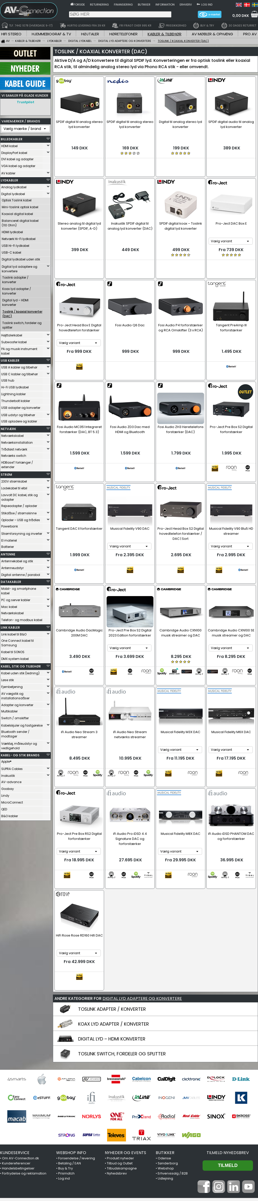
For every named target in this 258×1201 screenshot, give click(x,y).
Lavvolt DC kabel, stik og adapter (19, 496)
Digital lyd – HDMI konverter (15, 301)
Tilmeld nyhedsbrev (228, 1075)
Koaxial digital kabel (17, 212)
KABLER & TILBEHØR (164, 34)
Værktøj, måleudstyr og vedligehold (19, 744)
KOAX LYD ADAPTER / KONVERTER (113, 947)
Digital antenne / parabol (20, 573)
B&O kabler (9, 815)
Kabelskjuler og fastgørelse (22, 724)
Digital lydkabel (13, 193)
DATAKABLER (11, 580)
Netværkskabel (12, 434)
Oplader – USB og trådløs (20, 519)
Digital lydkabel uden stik (21, 258)
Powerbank (9, 525)
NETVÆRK (8, 427)
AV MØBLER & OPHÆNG (212, 34)
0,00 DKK (240, 15)
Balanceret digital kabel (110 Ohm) (20, 221)
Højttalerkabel (11, 334)
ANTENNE (8, 553)
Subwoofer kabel (14, 341)
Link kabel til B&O (13, 633)
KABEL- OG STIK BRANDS (20, 754)
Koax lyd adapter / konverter (16, 289)
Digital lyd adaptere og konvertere (19, 267)
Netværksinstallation (17, 441)
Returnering (99, 5)
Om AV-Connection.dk (20, 1081)
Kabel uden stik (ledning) (20, 672)
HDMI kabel (9, 145)
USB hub (7, 379)
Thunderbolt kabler (15, 399)
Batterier (7, 545)
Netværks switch (13, 454)
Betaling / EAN (69, 1086)
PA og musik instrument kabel (19, 349)
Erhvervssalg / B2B (173, 1096)
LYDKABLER (9, 179)
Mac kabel (9, 605)
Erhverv (186, 5)
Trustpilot (25, 102)
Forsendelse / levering (76, 1081)
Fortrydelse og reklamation (24, 1096)
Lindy (5, 794)
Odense (164, 1081)
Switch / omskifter (15, 717)
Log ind (206, 5)
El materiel (9, 539)
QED (4, 808)
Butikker (144, 5)
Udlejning (165, 1101)
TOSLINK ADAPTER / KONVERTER (112, 932)
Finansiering (123, 5)
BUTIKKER (165, 1075)
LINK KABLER (10, 626)
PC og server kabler (15, 599)
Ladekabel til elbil (14, 487)
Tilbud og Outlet (120, 1086)
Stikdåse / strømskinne (19, 512)
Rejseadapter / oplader (19, 504)
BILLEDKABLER (11, 138)
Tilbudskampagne (122, 1091)
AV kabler (8, 172)
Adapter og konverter (17, 704)
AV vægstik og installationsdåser (15, 694)
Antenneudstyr (12, 567)
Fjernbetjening (12, 685)
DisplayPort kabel (14, 151)
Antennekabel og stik (17, 560)
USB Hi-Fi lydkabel (15, 244)
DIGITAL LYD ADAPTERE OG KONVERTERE (142, 921)
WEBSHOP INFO (71, 1075)
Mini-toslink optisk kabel (20, 206)
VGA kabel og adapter (18, 165)
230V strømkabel (14, 480)
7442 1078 (190, 1169)
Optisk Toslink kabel (16, 199)
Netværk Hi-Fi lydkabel (19, 237)
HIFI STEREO (11, 34)
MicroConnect (12, 801)
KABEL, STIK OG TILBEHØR (21, 665)
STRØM (6, 473)
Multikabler (9, 710)
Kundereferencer (16, 1086)
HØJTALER (90, 34)
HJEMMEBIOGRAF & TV (51, 34)
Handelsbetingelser (18, 1091)
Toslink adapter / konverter (15, 278)
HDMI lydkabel (12, 231)
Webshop (166, 1091)
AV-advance (11, 781)
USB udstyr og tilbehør (18, 414)
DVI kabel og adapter (17, 158)
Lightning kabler (13, 393)
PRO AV (250, 34)
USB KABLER (10, 359)
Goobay (7, 787)
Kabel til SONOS (12, 651)
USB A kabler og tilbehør (19, 366)
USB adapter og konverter (20, 406)
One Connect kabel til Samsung (17, 641)
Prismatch (66, 1096)
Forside (79, 5)
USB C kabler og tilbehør (19, 373)
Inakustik (8, 774)
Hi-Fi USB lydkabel (15, 386)
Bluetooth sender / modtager (15, 732)
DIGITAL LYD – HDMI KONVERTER (111, 961)
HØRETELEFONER (123, 34)
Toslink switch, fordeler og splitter (22, 323)
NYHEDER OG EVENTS (125, 1075)
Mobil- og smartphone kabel (18, 589)
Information (165, 5)
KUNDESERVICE (14, 1075)
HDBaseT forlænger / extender (17, 463)
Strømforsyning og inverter (21, 532)
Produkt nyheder (120, 1081)
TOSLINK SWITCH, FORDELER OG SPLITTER (122, 976)
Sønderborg (168, 1086)
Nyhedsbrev (117, 1096)
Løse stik (7, 679)
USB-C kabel (11, 251)
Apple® (6, 760)
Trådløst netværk (14, 448)
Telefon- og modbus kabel (21, 619)
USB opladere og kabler (19, 420)
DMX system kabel (15, 657)
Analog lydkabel (13, 186)
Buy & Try (65, 1091)
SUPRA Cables (12, 767)
